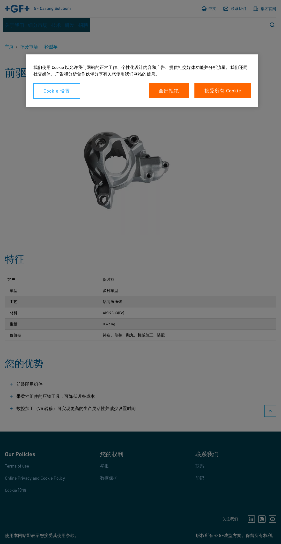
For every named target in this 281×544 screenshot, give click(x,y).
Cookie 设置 (57, 91)
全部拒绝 (169, 90)
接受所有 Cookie (222, 90)
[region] (142, 80)
